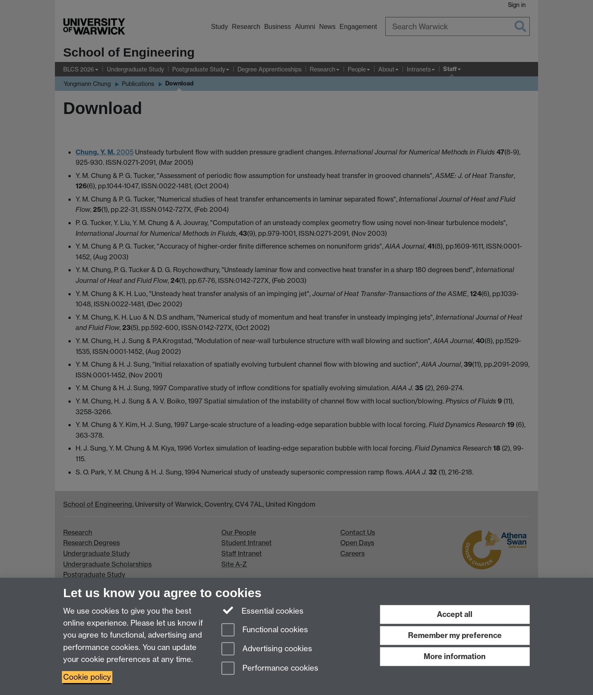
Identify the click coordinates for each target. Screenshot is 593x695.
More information (455, 656)
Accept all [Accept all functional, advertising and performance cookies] (454, 614)
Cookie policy (87, 677)
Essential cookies (262, 610)
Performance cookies (269, 668)
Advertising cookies (266, 649)
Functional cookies (264, 630)
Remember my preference (455, 635)
